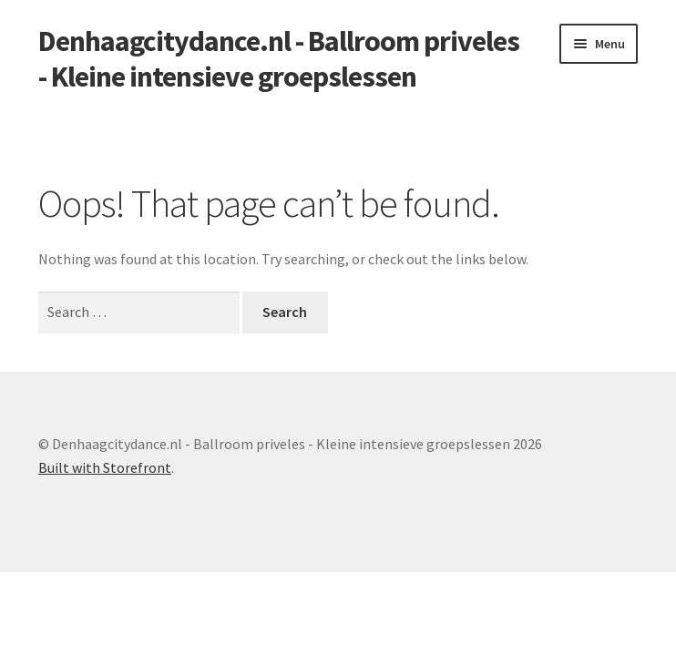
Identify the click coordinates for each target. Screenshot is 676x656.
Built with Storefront (104, 467)
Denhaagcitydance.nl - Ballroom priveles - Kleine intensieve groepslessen (278, 59)
